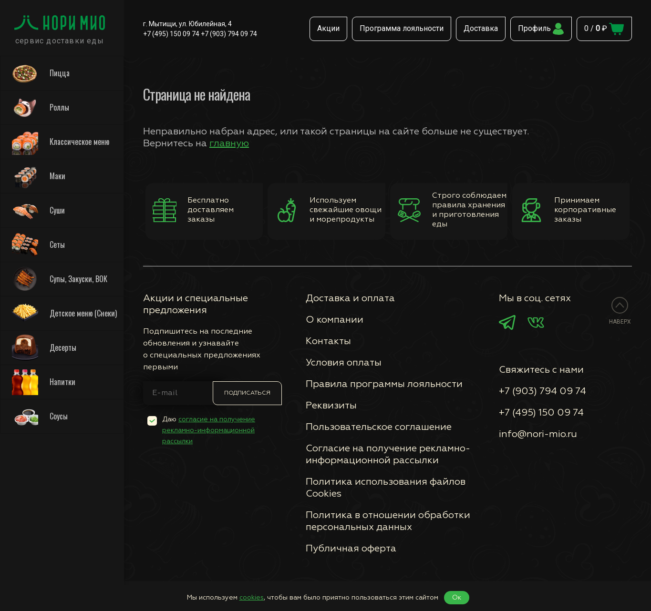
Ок (456, 597)
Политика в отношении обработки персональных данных (388, 521)
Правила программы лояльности (384, 384)
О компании (334, 320)
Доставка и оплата (350, 298)
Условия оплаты (344, 362)
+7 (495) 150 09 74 (171, 34)
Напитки (43, 382)
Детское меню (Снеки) (64, 313)
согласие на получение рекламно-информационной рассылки (208, 430)
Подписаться (247, 393)
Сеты (38, 245)
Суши (38, 210)
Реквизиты (331, 405)
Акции (328, 28)
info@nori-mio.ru (538, 434)
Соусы (40, 416)
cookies (251, 597)
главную (229, 143)
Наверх (620, 321)
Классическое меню (60, 142)
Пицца (41, 73)
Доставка (481, 28)
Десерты (44, 348)
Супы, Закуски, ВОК (59, 279)
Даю (208, 430)
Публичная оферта (351, 548)
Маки (38, 176)
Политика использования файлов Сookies (385, 488)
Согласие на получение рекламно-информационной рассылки (388, 454)
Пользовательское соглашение (379, 427)
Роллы (40, 107)
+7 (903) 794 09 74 (229, 34)
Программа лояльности (402, 28)
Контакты (328, 341)
